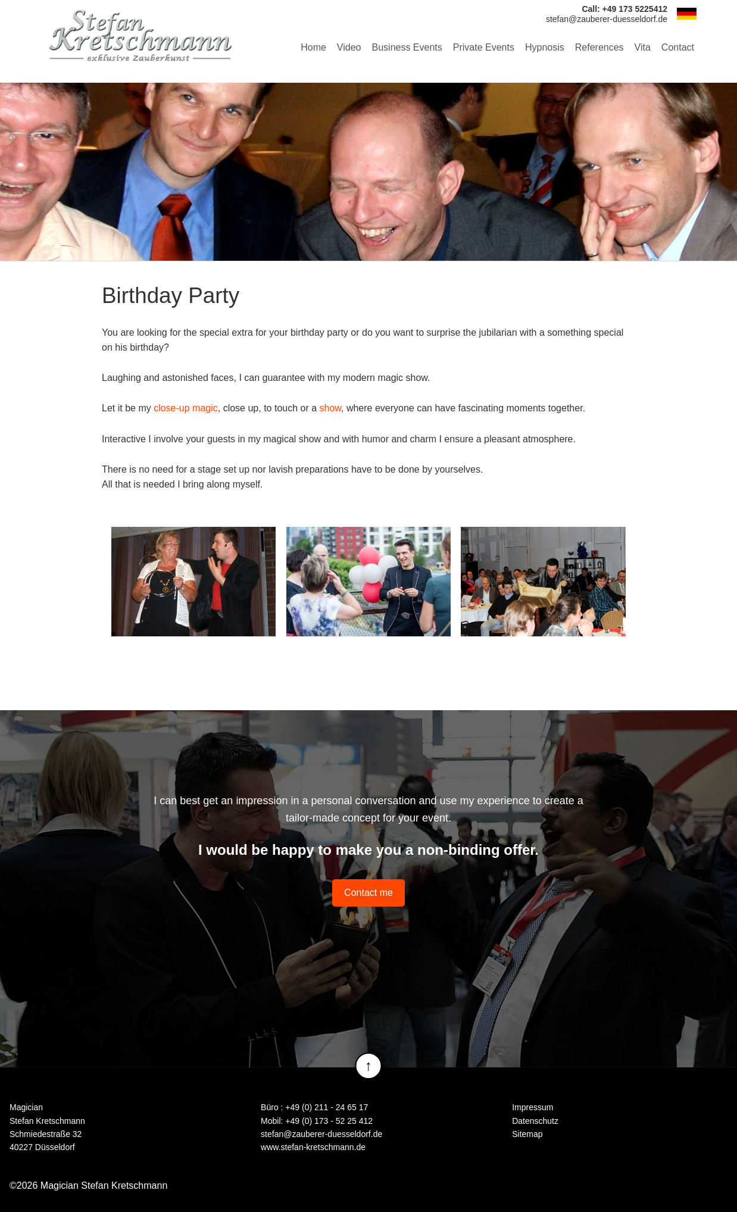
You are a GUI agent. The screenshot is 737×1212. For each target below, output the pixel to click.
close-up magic (186, 408)
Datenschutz (535, 1121)
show (330, 408)
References (599, 47)
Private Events (483, 47)
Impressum (532, 1107)
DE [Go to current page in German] (686, 14)
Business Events (407, 47)
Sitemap (527, 1134)
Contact (677, 47)
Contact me (368, 893)
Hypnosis (544, 47)
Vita (643, 47)
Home (313, 47)
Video (349, 47)
